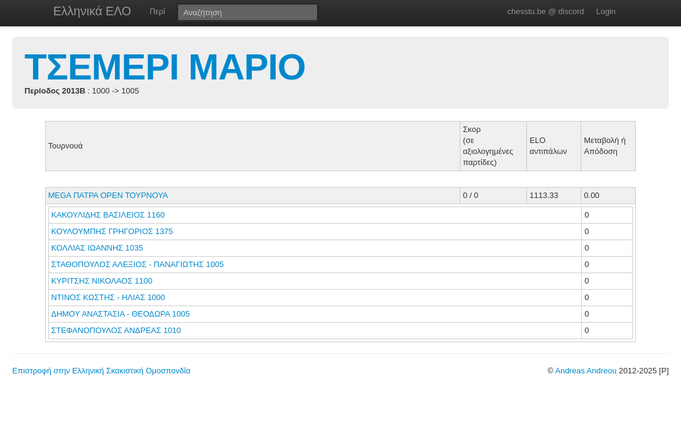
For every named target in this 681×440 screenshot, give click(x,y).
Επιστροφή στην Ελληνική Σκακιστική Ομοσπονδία (101, 370)
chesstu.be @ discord (545, 11)
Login (606, 11)
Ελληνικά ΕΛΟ (92, 11)
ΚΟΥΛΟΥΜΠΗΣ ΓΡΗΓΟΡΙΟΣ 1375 (112, 231)
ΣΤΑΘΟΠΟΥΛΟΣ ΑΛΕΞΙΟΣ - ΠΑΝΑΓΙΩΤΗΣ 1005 (137, 264)
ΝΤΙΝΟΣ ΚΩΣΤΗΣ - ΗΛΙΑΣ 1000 (108, 297)
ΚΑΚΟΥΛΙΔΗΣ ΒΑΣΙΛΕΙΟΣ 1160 (108, 214)
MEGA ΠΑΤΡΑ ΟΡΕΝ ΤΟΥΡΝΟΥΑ (108, 195)
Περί (157, 11)
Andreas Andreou (585, 370)
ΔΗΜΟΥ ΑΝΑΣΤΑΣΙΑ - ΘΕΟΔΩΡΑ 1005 (120, 313)
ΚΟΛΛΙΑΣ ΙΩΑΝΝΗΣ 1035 (97, 247)
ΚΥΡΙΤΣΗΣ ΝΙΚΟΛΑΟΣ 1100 (102, 280)
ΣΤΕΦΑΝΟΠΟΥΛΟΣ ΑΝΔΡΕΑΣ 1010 (116, 330)
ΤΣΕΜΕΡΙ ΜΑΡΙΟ (165, 66)
